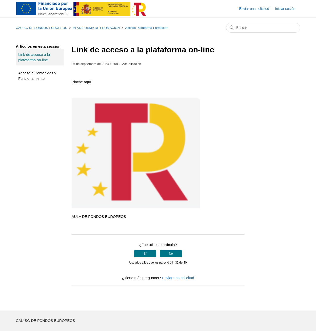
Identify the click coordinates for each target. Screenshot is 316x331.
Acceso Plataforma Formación (146, 28)
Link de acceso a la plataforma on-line (34, 57)
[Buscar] (263, 28)
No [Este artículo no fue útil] (171, 253)
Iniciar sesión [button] (285, 9)
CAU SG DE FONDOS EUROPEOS (41, 28)
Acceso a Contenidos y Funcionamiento (37, 76)
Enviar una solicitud (254, 9)
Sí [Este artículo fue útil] (145, 253)
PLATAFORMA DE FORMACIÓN (96, 28)
